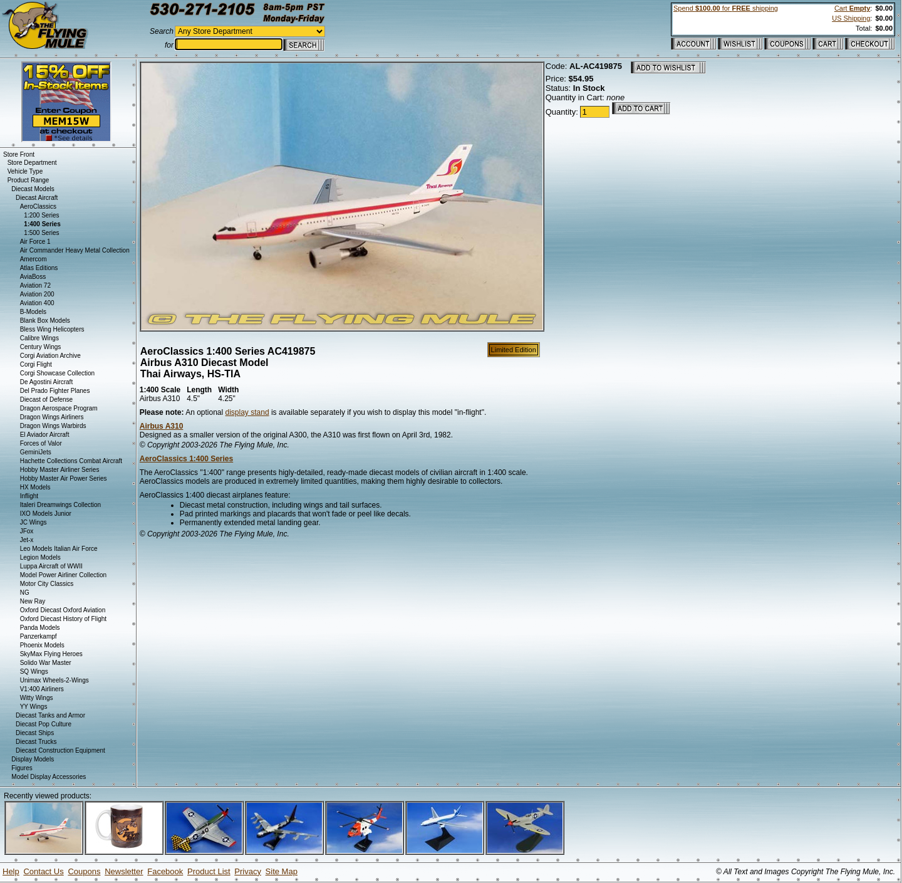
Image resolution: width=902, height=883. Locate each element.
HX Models (35, 487)
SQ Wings (34, 671)
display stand (247, 412)
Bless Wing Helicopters (52, 329)
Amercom (33, 259)
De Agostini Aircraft (46, 382)
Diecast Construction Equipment (60, 750)
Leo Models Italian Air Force (59, 548)
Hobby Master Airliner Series (60, 469)
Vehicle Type (25, 171)
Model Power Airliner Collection (63, 575)
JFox (27, 531)
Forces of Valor (41, 443)
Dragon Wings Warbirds (53, 425)
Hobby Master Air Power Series (63, 478)
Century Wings (40, 346)
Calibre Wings (39, 338)
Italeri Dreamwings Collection (60, 504)
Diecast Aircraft (37, 197)
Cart (852, 8)
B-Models (33, 311)
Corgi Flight (36, 364)
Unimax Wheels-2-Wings (54, 680)
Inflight (29, 496)
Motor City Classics (47, 583)
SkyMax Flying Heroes (51, 653)
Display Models (32, 759)
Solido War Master (45, 662)
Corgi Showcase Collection (57, 373)
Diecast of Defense (46, 399)
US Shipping (851, 18)
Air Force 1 (35, 241)
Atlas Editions (39, 267)
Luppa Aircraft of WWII (51, 566)
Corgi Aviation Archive (50, 355)
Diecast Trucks (36, 741)
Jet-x (27, 539)
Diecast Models (32, 188)
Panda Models (40, 627)
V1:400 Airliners (42, 689)
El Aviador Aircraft (45, 434)
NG (24, 592)
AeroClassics (38, 206)
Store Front (18, 154)
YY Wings (34, 706)
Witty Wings (36, 697)
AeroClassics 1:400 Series (186, 458)
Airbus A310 (162, 426)
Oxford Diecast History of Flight (63, 618)
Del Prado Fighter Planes (55, 390)
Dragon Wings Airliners (52, 417)
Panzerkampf (38, 636)
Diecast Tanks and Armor (50, 715)
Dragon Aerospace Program (59, 408)
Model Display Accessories (48, 776)
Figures (21, 768)
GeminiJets (35, 452)
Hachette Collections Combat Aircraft (71, 460)
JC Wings (33, 522)
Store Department (32, 162)
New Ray (33, 601)
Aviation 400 (37, 303)
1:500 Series (41, 232)
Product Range (28, 180)
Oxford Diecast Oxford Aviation (63, 610)
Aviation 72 (35, 285)
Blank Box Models (45, 320)
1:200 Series (41, 215)
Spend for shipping (725, 8)
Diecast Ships (35, 732)
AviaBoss (33, 276)
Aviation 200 (37, 294)
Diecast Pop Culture (43, 724)
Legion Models (40, 557)
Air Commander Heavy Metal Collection (75, 250)
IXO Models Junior (45, 513)
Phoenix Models (42, 645)
